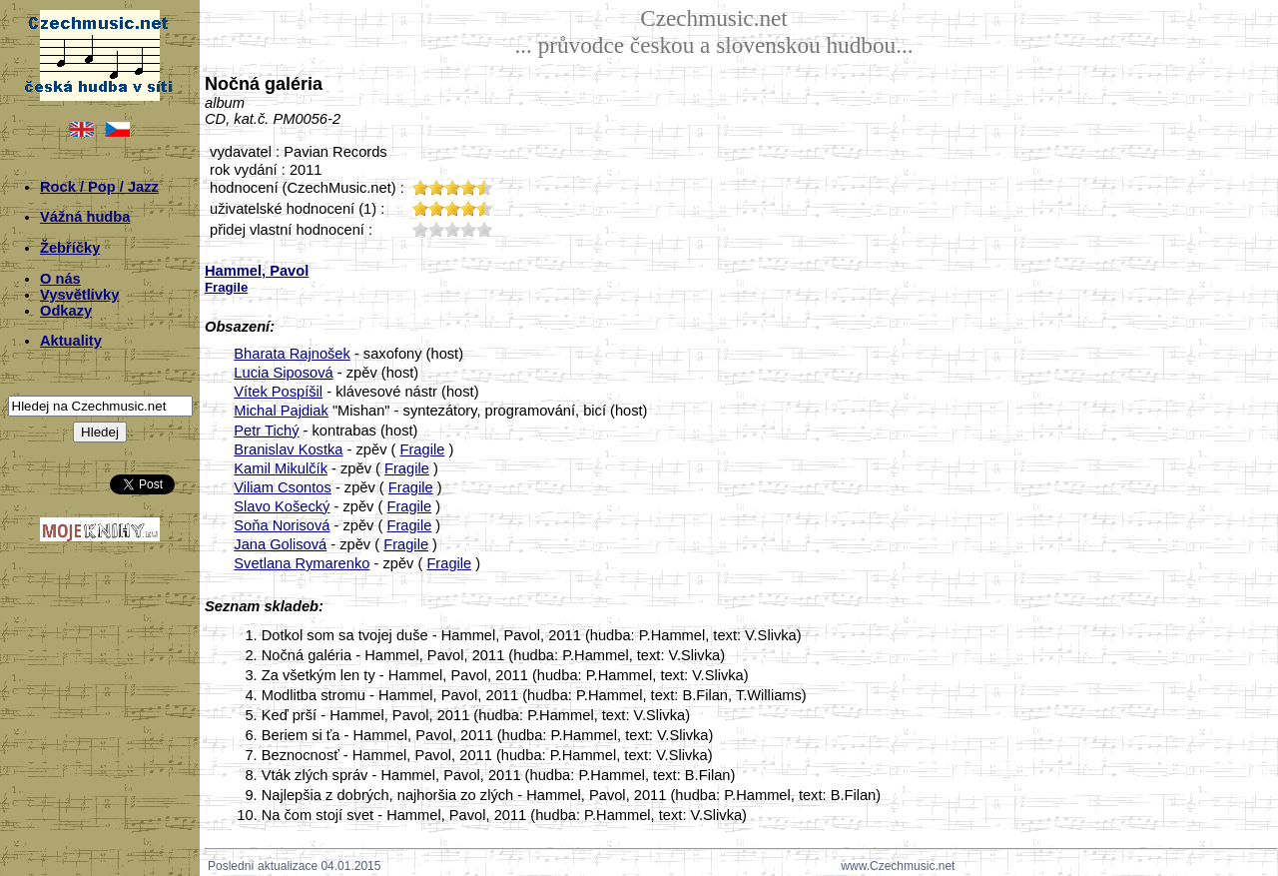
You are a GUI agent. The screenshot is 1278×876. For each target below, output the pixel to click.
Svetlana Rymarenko (301, 563)
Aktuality (71, 341)
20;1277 (436, 229)
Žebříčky (70, 248)
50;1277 (484, 229)
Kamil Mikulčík (280, 468)
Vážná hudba (85, 217)
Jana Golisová (280, 544)
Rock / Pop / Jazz (99, 187)
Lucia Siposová (283, 373)
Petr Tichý (266, 430)
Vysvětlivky (79, 295)
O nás (60, 279)
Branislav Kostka (288, 449)
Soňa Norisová (281, 525)
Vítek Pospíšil (278, 392)
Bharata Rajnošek (292, 354)
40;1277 (468, 229)
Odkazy (66, 311)
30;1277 (452, 229)
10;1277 (420, 229)
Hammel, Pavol (257, 271)
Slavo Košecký (281, 506)
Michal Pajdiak (281, 411)
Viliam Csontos (282, 487)
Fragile (422, 449)
